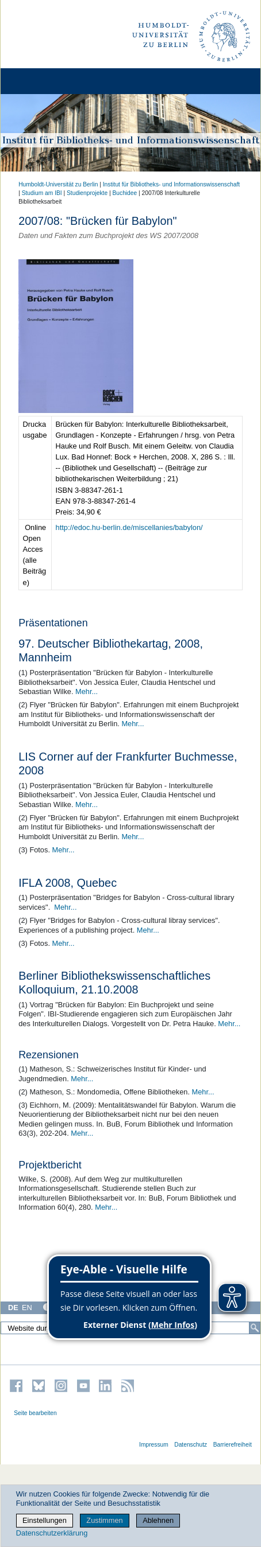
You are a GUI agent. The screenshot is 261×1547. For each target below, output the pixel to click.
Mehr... (86, 691)
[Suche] (254, 1328)
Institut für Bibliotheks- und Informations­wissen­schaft (171, 184)
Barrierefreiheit (232, 1444)
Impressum (153, 1444)
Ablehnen (158, 1520)
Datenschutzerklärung (51, 1533)
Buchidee (125, 193)
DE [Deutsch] (13, 1307)
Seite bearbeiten (35, 1413)
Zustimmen (104, 1520)
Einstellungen (44, 1520)
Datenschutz (190, 1444)
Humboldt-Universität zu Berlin (58, 184)
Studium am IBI (42, 193)
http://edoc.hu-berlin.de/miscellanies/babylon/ (129, 527)
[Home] (41, 81)
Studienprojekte (87, 193)
